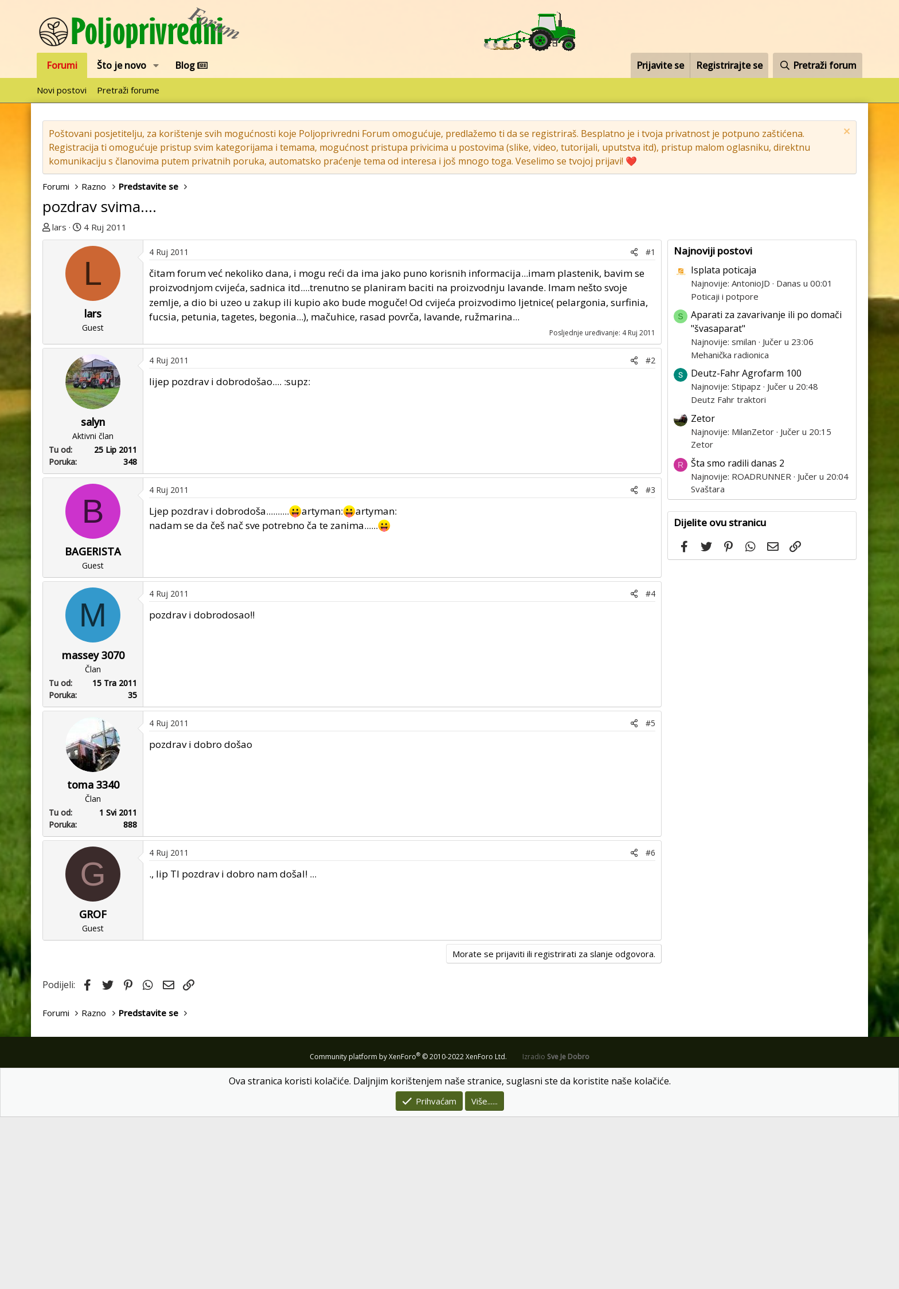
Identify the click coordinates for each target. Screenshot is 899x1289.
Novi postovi (62, 90)
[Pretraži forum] (817, 65)
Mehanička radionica (730, 526)
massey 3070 (93, 827)
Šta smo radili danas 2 (737, 635)
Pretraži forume (128, 90)
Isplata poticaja (723, 442)
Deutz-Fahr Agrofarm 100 (746, 545)
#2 (650, 532)
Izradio (555, 1228)
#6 (650, 1024)
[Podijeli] (634, 424)
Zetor (703, 590)
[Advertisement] (354, 325)
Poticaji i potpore (725, 468)
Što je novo (121, 65)
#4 (650, 765)
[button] (156, 65)
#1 (650, 423)
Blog (191, 65)
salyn (93, 594)
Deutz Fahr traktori (728, 571)
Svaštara (708, 661)
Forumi (61, 65)
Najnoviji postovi (713, 422)
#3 (650, 661)
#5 (650, 895)
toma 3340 (93, 956)
